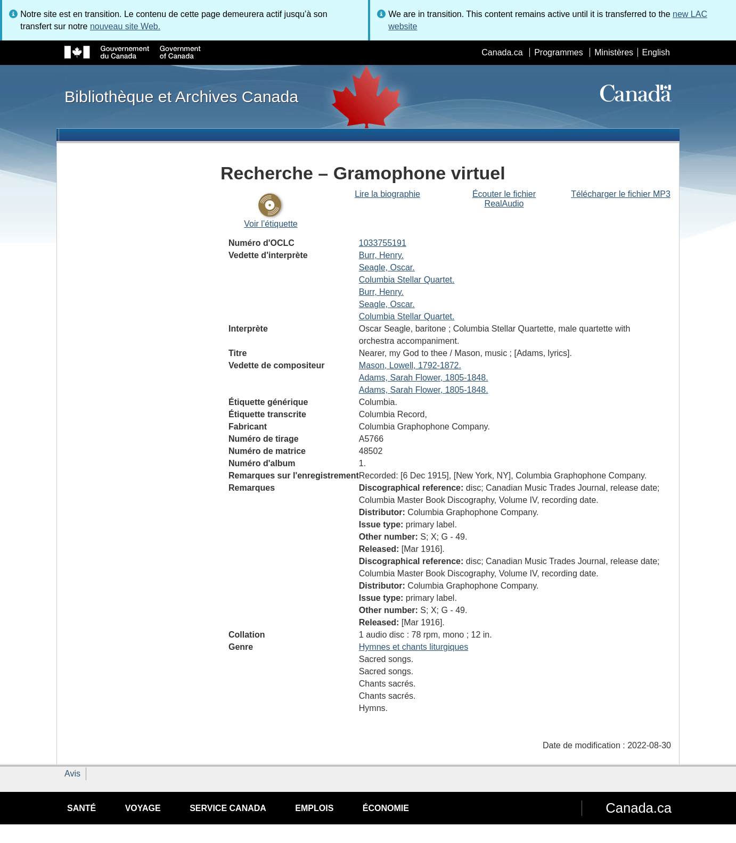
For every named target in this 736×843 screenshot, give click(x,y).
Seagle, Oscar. (387, 267)
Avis (72, 773)
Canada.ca (501, 52)
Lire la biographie (387, 194)
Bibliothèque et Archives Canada (181, 96)
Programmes (558, 52)
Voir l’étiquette (271, 223)
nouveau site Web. (125, 26)
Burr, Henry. (381, 255)
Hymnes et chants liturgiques (413, 646)
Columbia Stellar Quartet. (407, 279)
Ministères (613, 52)
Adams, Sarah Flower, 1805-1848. (423, 377)
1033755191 (382, 242)
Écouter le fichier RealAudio (504, 198)
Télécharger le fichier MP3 (620, 194)
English (656, 52)
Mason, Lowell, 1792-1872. (410, 365)
